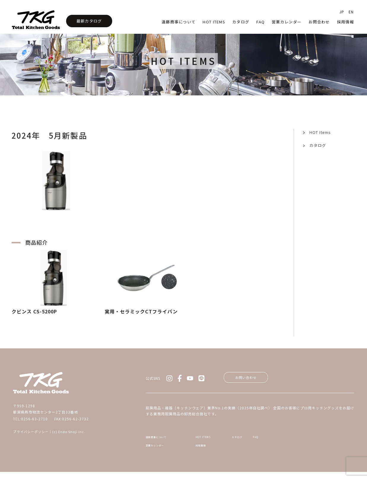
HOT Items (214, 22)
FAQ (315, 439)
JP (341, 11)
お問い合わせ (251, 379)
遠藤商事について (179, 22)
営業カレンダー (286, 22)
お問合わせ (319, 22)
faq (260, 22)
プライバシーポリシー (31, 431)
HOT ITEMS (212, 439)
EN (351, 11)
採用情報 (345, 22)
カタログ (240, 22)
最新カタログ (89, 21)
